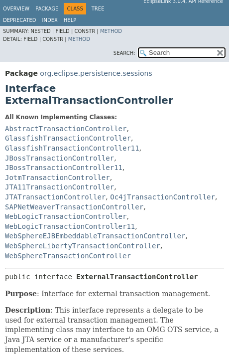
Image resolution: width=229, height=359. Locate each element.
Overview (16, 8)
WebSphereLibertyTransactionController (82, 246)
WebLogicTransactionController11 (70, 226)
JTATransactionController (55, 197)
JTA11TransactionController (59, 187)
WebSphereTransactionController (68, 256)
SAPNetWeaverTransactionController (74, 207)
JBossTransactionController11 (63, 168)
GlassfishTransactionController (68, 138)
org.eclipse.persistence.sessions (96, 73)
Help (70, 20)
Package (46, 8)
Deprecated (19, 20)
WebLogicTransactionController (65, 216)
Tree (98, 8)
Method (111, 31)
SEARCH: (124, 53)
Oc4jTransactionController (162, 197)
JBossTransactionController (59, 158)
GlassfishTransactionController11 (72, 148)
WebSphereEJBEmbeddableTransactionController (95, 236)
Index (50, 20)
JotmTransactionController (57, 177)
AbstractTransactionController (65, 129)
